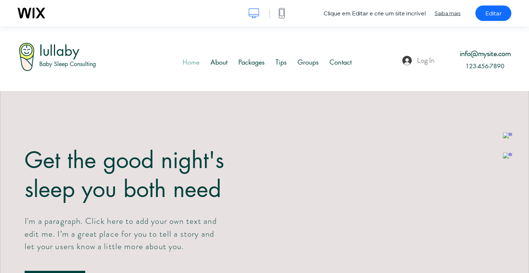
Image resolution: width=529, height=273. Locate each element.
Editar (493, 13)
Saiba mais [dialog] (448, 13)
